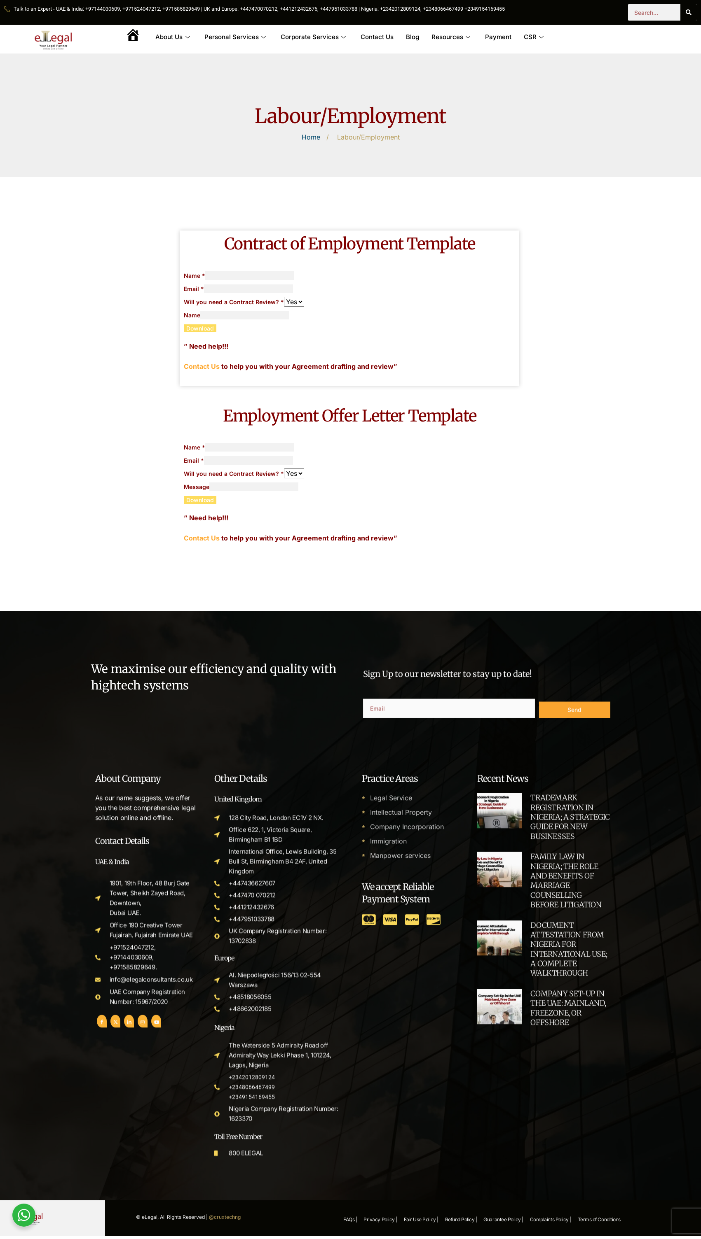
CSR (534, 37)
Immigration (388, 1185)
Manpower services (400, 1199)
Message (196, 486)
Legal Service (391, 1143)
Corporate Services (313, 37)
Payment (498, 37)
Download (200, 328)
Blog (413, 37)
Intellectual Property (401, 1157)
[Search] (688, 12)
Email (194, 288)
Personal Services (235, 37)
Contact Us (377, 37)
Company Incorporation (407, 1171)
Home (311, 137)
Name (194, 275)
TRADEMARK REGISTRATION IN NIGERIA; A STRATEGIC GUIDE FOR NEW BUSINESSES (570, 1162)
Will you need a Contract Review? (234, 301)
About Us (173, 37)
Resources (451, 37)
